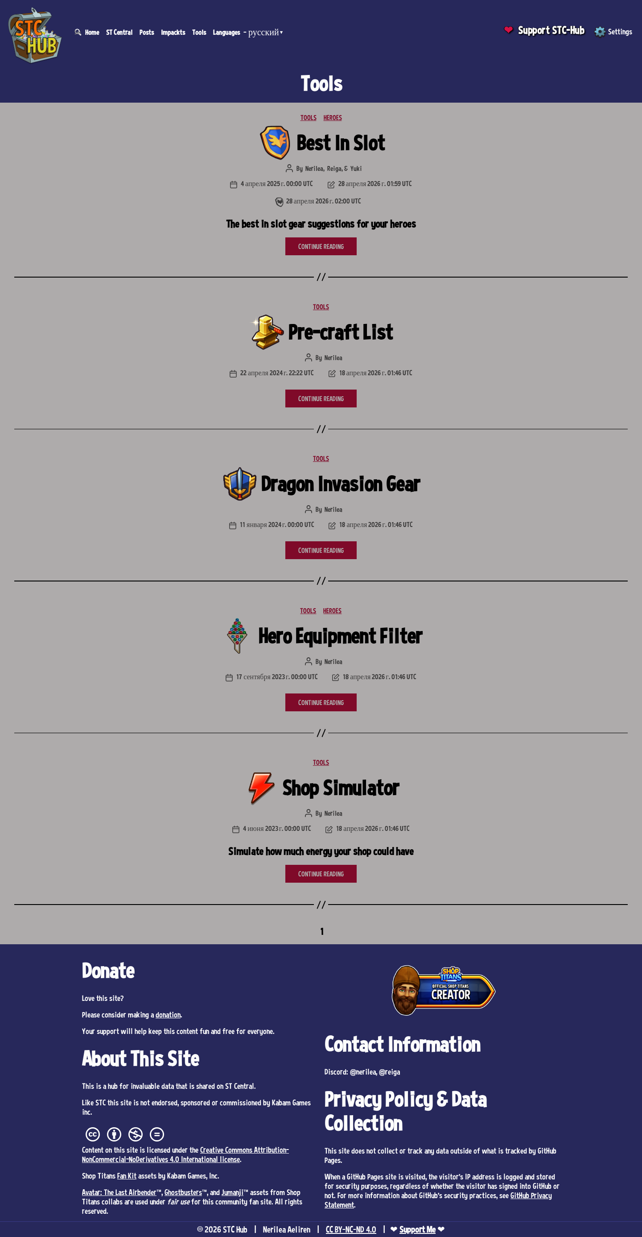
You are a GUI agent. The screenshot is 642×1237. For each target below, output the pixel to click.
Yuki (356, 168)
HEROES (333, 117)
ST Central (119, 32)
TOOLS (308, 117)
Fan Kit (126, 1175)
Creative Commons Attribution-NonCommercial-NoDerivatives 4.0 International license (185, 1154)
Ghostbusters (183, 1191)
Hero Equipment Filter (340, 636)
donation (168, 1014)
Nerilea (314, 168)
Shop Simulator (340, 787)
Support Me (417, 1229)
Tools (199, 32)
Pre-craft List (340, 332)
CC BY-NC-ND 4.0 (351, 1229)
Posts (147, 32)
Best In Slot (341, 142)
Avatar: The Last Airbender (119, 1191)
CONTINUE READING (321, 246)
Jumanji (232, 1191)
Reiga (334, 168)
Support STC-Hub (551, 30)
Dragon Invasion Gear (340, 483)
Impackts (173, 32)
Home (92, 32)
